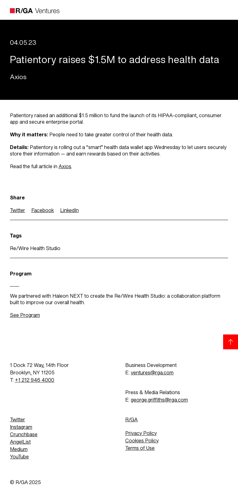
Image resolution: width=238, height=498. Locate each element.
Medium (19, 449)
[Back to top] (230, 341)
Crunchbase (23, 434)
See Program (25, 315)
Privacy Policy (141, 433)
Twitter (17, 210)
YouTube (19, 456)
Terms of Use (140, 448)
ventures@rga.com (152, 372)
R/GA (131, 419)
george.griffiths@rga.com (159, 400)
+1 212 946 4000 (34, 380)
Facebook (42, 210)
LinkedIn (69, 210)
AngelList (20, 442)
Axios (65, 166)
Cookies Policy (142, 440)
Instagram (21, 427)
